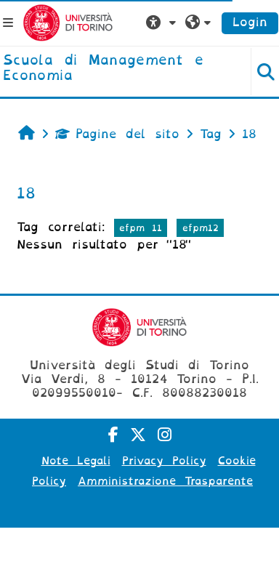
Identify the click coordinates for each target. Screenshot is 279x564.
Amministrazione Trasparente (165, 481)
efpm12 (200, 227)
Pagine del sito (117, 134)
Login (249, 22)
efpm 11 (140, 227)
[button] (162, 22)
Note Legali (75, 460)
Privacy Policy (164, 460)
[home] (116, 68)
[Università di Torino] (68, 22)
